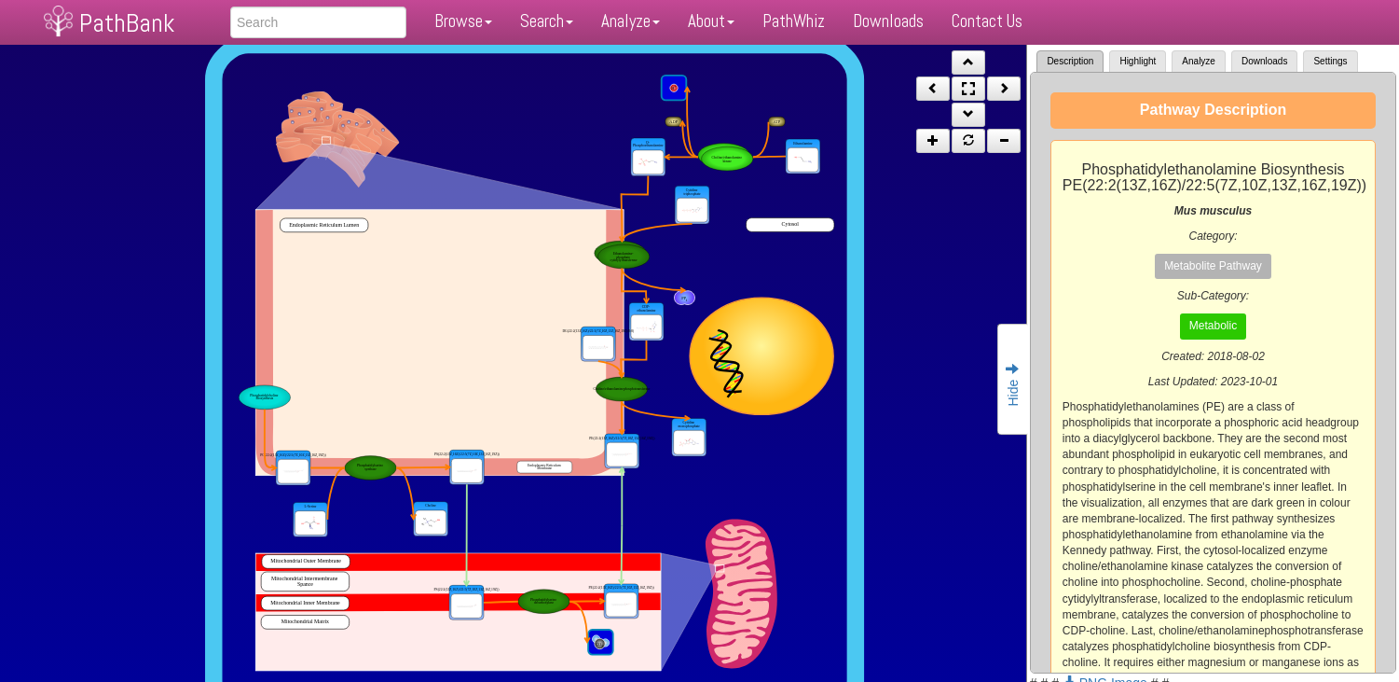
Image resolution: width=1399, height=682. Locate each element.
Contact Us (987, 21)
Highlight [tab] (1137, 61)
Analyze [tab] (1198, 61)
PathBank (126, 23)
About (711, 21)
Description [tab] (1070, 61)
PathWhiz (793, 21)
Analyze (630, 21)
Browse (463, 21)
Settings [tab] (1330, 61)
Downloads (888, 21)
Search (546, 21)
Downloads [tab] (1264, 61)
